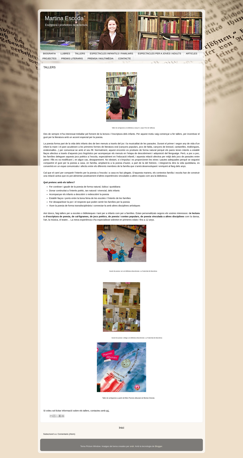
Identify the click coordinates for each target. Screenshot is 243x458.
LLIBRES (65, 53)
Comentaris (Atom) (66, 434)
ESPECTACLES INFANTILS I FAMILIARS (111, 53)
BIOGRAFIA (49, 53)
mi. (107, 410)
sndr (132, 446)
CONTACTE (124, 58)
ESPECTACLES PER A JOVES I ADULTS (159, 53)
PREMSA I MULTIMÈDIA (100, 58)
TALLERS (80, 53)
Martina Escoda (64, 18)
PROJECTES (49, 58)
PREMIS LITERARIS (72, 58)
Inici (121, 427)
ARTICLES (191, 53)
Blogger (158, 446)
